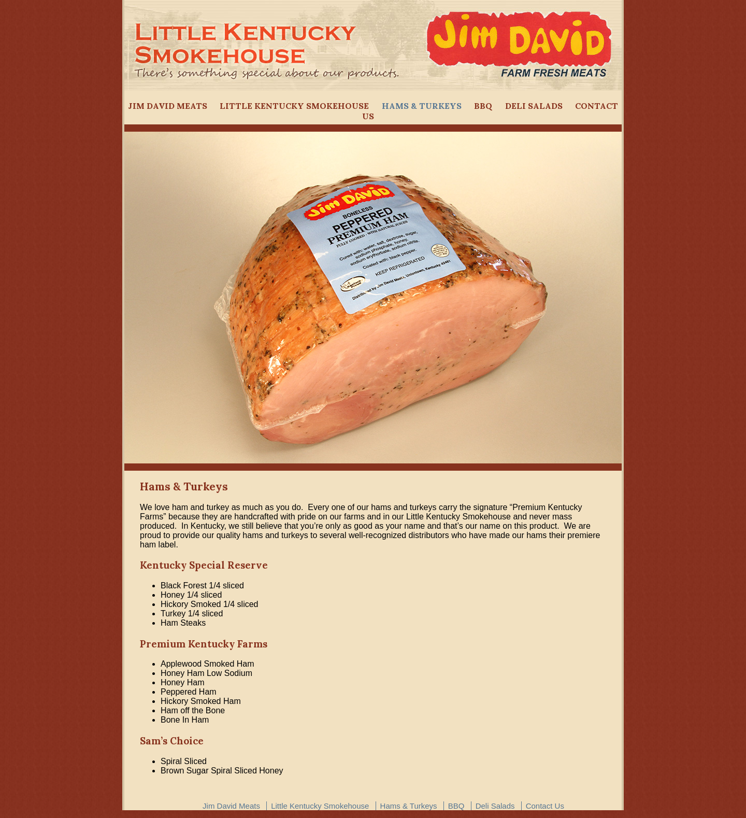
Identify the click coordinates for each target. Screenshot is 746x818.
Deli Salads (534, 106)
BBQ (483, 106)
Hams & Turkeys (422, 106)
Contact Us (545, 805)
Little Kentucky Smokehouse (294, 106)
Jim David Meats (167, 106)
